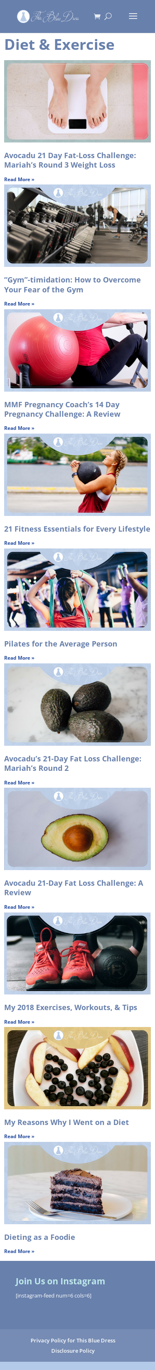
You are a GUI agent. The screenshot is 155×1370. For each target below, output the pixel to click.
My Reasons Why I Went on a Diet (66, 1122)
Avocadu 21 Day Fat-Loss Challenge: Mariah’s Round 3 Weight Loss (70, 160)
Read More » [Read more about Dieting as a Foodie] (19, 1251)
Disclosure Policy (73, 1350)
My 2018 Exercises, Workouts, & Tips (70, 1007)
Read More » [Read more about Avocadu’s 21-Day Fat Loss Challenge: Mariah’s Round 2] (19, 782)
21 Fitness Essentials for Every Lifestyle (77, 529)
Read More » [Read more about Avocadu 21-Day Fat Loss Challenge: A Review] (19, 906)
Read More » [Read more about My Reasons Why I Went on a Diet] (19, 1136)
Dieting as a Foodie (39, 1237)
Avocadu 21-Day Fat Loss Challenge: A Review (73, 887)
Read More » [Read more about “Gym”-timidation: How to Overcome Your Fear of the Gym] (19, 303)
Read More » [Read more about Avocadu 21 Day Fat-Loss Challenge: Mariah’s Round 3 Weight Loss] (19, 179)
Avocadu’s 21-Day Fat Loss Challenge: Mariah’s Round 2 (72, 763)
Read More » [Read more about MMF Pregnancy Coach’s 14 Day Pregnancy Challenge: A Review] (19, 428)
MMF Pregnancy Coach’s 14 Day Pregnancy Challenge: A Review (62, 409)
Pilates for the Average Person (60, 644)
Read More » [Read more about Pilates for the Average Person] (19, 657)
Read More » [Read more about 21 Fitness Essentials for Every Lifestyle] (19, 542)
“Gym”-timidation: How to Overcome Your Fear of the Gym (72, 284)
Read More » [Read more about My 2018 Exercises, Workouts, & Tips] (19, 1021)
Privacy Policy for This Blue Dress (73, 1340)
